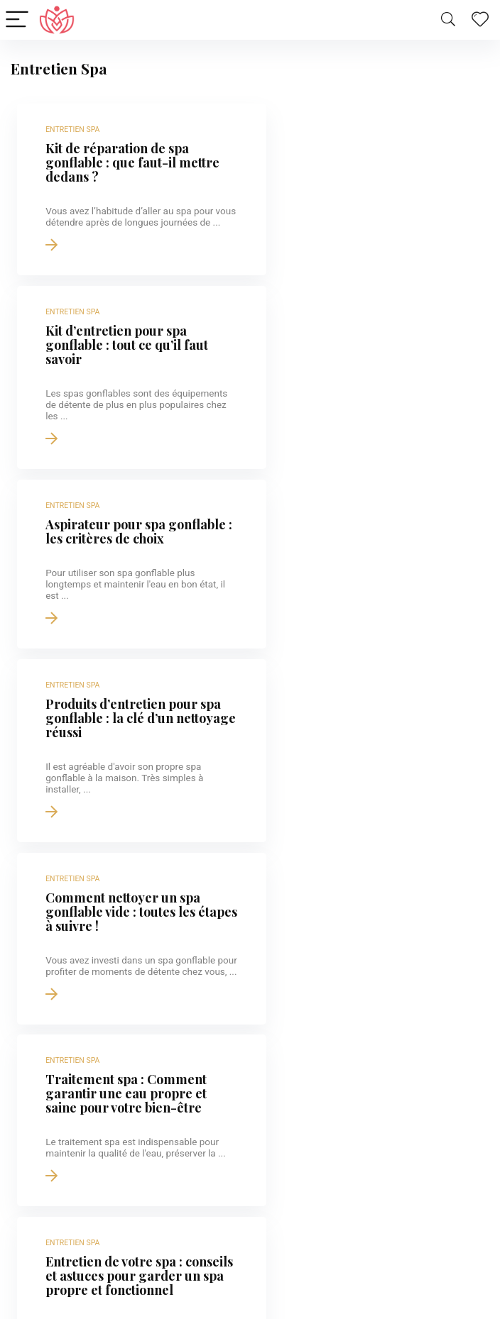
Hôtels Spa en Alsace (84, 1295)
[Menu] (17, 20)
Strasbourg (62, 1144)
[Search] (448, 20)
